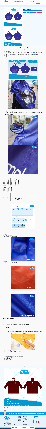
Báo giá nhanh (38, 3)
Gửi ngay (40, 413)
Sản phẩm (12, 4)
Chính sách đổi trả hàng (19, 420)
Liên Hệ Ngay (37, 12)
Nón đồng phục (25, 423)
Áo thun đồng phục (25, 417)
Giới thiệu (29, 4)
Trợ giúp (26, 4)
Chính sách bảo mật (19, 417)
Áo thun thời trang (25, 424)
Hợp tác (23, 4)
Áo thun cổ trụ (24, 418)
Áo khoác (24, 421)
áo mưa (35, 52)
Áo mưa (24, 422)
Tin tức (19, 4)
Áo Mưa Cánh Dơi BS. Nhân (6, 407)
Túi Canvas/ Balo (25, 425)
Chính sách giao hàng (19, 419)
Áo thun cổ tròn (25, 419)
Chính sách (18, 418)
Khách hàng (16, 4)
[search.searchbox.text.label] (23, 1)
